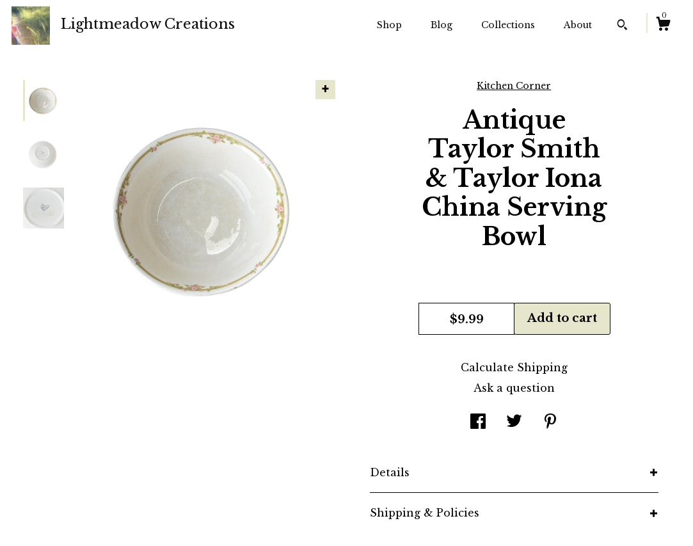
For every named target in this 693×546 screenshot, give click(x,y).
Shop (389, 25)
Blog (441, 25)
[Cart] (663, 25)
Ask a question (514, 387)
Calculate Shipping (514, 367)
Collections (508, 25)
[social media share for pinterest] (550, 422)
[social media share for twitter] (514, 422)
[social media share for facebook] (478, 422)
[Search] (622, 26)
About (578, 25)
